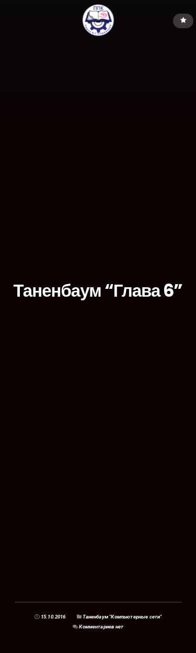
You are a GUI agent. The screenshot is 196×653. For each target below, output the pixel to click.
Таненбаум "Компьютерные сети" (122, 617)
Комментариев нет (101, 626)
